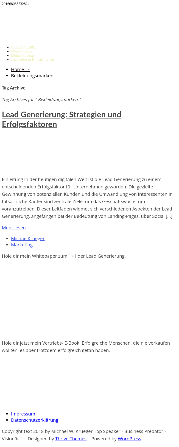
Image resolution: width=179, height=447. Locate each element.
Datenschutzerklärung (34, 420)
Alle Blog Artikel (23, 47)
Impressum (23, 414)
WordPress (129, 438)
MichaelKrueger (28, 238)
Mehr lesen (14, 228)
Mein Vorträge (21, 51)
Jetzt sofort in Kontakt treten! (32, 59)
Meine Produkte (23, 55)
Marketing (22, 245)
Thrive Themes (71, 438)
